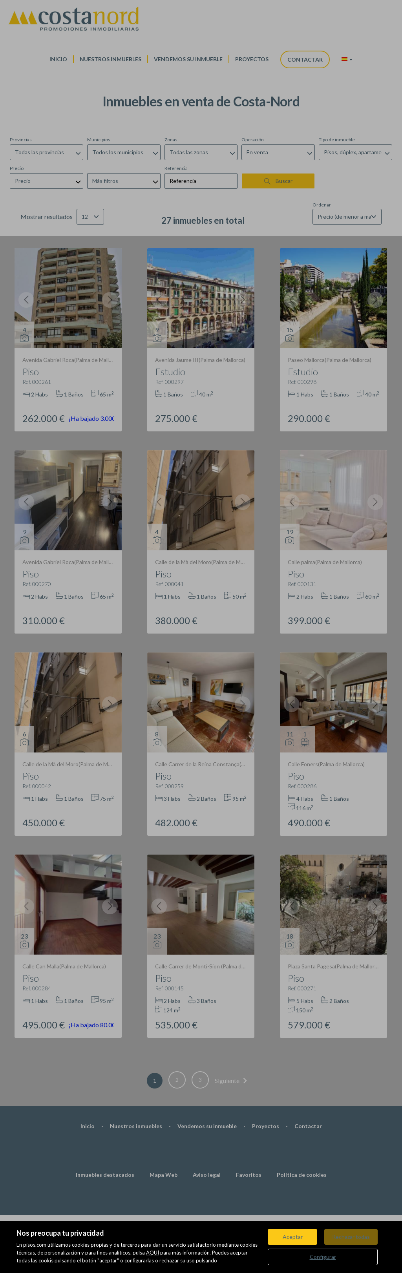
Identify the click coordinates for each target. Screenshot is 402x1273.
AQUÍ (152, 1252)
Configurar (323, 1256)
